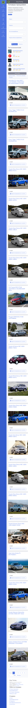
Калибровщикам (14, 699)
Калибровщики (14, 690)
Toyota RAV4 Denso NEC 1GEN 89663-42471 (17, 376)
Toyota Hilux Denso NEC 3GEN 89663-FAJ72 (17, 169)
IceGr (14, 55)
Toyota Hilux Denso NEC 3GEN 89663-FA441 (17, 583)
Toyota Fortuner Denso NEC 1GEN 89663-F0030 (16, 524)
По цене (11, 77)
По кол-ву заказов (21, 75)
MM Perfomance (16, 59)
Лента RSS (17, 73)
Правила (12, 701)
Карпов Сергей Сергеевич (18, 64)
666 (15, 675)
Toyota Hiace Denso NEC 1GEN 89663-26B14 (17, 229)
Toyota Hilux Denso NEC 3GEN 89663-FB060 (17, 406)
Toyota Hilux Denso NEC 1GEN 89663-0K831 (17, 494)
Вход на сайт (13, 693)
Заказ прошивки (14, 689)
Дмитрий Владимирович (18, 50)
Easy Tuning (19, 2)
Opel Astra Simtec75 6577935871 (14, 554)
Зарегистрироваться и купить (17, 105)
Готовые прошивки (14, 692)
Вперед (19, 675)
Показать (14, 44)
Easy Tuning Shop (20, 684)
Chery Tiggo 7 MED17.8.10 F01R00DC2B (16, 110)
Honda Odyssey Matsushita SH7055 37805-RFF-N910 (16, 613)
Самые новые (12, 75)
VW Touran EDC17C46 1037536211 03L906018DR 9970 (17, 288)
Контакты (12, 704)
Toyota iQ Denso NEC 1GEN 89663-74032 (16, 347)
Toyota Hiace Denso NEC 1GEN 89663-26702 (17, 199)
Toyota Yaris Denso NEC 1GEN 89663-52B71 (17, 435)
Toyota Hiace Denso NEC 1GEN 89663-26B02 (17, 258)
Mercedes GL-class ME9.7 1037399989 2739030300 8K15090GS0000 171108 (16, 82)
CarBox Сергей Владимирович (19, 68)
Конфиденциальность (15, 702)
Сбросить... (21, 44)
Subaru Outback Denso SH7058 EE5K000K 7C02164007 (18, 642)
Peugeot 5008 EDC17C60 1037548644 (16, 317)
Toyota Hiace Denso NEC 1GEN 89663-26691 (17, 465)
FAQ (11, 698)
